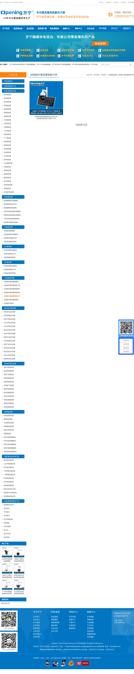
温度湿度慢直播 (9, 415)
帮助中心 (78, 28)
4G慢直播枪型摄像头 (10, 250)
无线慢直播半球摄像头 (11, 234)
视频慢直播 (91, 634)
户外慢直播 (7, 131)
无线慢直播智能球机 (10, 241)
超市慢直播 (7, 159)
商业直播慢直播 (9, 392)
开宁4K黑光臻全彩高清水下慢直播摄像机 (22, 64)
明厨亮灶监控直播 (9, 312)
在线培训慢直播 (9, 396)
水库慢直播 (7, 123)
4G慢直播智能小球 (10, 254)
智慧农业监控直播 (9, 337)
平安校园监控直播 (9, 341)
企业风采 (36, 625)
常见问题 (72, 617)
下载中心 (101, 2)
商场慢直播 (7, 145)
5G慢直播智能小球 (10, 269)
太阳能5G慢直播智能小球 (126, 75)
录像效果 (90, 619)
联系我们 (124, 2)
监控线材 (6, 537)
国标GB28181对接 (10, 489)
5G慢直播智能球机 (10, 273)
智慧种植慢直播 (9, 378)
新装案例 (54, 619)
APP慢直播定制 (9, 467)
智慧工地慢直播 (9, 374)
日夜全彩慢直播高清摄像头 (12, 211)
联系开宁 (126, 28)
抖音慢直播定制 (9, 478)
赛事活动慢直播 (9, 403)
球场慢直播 (7, 188)
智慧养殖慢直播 (9, 382)
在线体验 (90, 631)
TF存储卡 (7, 512)
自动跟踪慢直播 (9, 423)
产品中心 (104, 75)
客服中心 (72, 619)
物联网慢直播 (8, 419)
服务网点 (72, 628)
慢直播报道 (55, 622)
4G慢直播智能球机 (10, 257)
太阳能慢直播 (9, 278)
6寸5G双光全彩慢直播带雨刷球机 (19, 593)
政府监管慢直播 (10, 308)
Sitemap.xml (99, 643)
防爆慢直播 (7, 433)
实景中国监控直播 (9, 319)
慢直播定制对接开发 (11, 456)
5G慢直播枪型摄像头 (10, 266)
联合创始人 (37, 634)
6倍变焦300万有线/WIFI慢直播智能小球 (19, 577)
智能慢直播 (8, 412)
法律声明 (36, 637)
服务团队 (54, 625)
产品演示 (90, 625)
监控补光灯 (7, 533)
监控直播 (30, 28)
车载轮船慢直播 (9, 400)
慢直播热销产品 (10, 86)
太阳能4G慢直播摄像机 (11, 282)
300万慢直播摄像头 (10, 441)
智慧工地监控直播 (9, 344)
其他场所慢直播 (9, 192)
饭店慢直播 (7, 98)
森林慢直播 (7, 177)
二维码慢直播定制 (9, 474)
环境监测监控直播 (9, 315)
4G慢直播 (8, 246)
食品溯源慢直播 (9, 371)
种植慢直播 (7, 109)
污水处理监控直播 (9, 326)
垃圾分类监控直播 (9, 333)
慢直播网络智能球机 (10, 208)
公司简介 (36, 617)
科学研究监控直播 (9, 348)
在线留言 (116, 2)
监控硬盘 (6, 523)
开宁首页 (6, 28)
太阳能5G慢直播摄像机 (11, 300)
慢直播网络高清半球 (10, 204)
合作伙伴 (36, 631)
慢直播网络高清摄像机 (11, 200)
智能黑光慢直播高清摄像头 (12, 215)
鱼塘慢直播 (7, 116)
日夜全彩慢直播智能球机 (12, 218)
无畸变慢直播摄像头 (10, 451)
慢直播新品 (8, 81)
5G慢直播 (8, 262)
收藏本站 (109, 2)
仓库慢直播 (7, 152)
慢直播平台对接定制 (10, 492)
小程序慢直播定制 (9, 471)
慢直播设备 (18, 28)
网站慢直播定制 (9, 460)
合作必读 (90, 28)
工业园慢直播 (8, 163)
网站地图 (131, 2)
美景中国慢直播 (9, 367)
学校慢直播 (7, 141)
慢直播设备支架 (9, 505)
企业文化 (36, 619)
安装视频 (90, 628)
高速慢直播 (7, 170)
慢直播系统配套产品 (11, 501)
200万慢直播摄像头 (10, 437)
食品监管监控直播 (9, 330)
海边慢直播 (7, 134)
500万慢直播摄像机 (10, 444)
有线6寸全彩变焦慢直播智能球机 (19, 561)
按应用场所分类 (10, 91)
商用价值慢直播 (10, 364)
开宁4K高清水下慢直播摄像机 (61, 64)
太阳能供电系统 (9, 303)
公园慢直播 (7, 127)
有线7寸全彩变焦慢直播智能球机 (7, 577)
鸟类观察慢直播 (9, 407)
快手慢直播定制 (9, 482)
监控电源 (6, 508)
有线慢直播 (8, 197)
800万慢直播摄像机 (10, 448)
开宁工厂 (114, 28)
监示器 (6, 530)
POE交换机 (7, 526)
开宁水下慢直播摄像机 (44, 64)
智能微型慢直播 (9, 426)
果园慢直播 (7, 113)
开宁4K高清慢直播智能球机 (80, 64)
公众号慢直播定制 (9, 464)
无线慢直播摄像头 (9, 231)
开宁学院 (102, 28)
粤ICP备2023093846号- (47, 649)
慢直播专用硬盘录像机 (11, 222)
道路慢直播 (7, 174)
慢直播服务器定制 (9, 496)
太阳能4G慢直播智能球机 (12, 289)
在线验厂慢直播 (9, 385)
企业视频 (90, 617)
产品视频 (90, 622)
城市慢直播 (7, 181)
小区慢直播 (7, 156)
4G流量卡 (7, 515)
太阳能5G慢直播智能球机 (12, 292)
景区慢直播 (7, 94)
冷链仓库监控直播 (9, 355)
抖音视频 (90, 637)
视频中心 (66, 28)
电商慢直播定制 (9, 485)
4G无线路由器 (8, 519)
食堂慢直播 (7, 102)
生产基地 (36, 622)
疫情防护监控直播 (9, 359)
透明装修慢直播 (9, 389)
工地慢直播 (7, 120)
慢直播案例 (54, 28)
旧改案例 (54, 617)
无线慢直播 (8, 227)
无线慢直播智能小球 (10, 238)
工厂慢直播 (7, 138)
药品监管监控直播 (9, 351)
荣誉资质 (36, 628)
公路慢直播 (7, 167)
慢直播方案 (42, 28)
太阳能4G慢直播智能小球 (12, 285)
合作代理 (54, 631)
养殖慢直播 (7, 105)
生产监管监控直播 (9, 323)
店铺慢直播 (7, 149)
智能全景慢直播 (9, 430)
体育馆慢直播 (8, 185)
